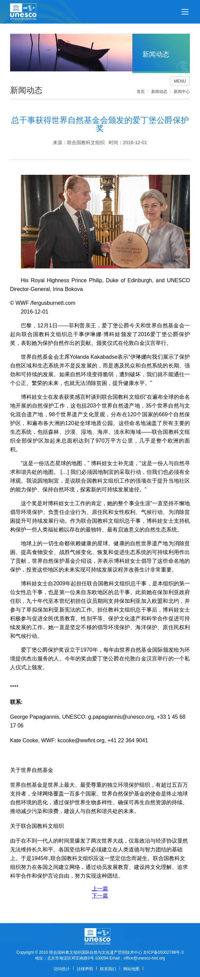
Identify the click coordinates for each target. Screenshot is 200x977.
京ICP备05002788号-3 (163, 952)
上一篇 (100, 888)
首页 (141, 91)
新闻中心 (182, 91)
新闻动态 (159, 91)
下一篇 (100, 896)
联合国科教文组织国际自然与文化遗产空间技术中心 (95, 952)
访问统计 (62, 969)
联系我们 (108, 969)
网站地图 (131, 969)
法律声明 (85, 969)
